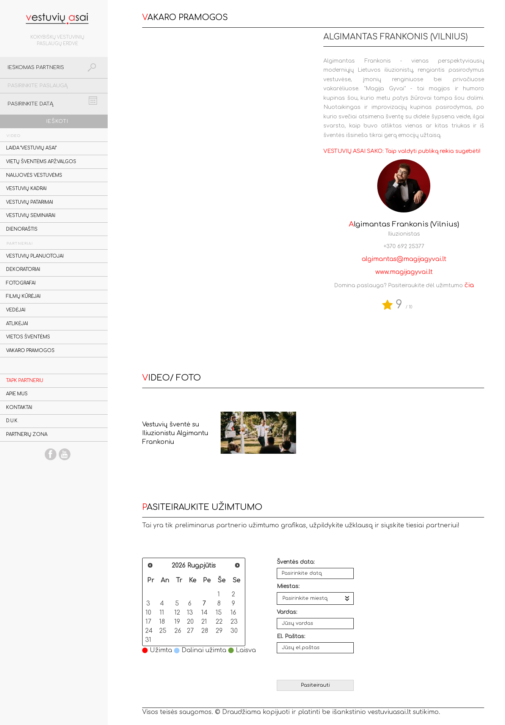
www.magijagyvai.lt (404, 272)
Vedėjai (15, 310)
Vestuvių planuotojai (35, 256)
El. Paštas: (291, 636)
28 (204, 630)
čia (469, 285)
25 (162, 630)
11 (162, 612)
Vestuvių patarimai (29, 202)
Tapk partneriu (24, 380)
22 (219, 621)
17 (148, 621)
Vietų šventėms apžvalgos (41, 161)
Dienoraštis (22, 229)
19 (177, 621)
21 (204, 621)
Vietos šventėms (28, 337)
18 (162, 621)
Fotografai (21, 283)
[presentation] (316, 666)
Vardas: (287, 612)
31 (148, 640)
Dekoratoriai (23, 269)
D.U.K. (12, 420)
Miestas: (288, 586)
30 (234, 630)
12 (177, 612)
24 (148, 630)
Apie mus (17, 394)
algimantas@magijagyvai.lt (404, 259)
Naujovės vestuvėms (34, 175)
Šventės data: (296, 562)
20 (190, 621)
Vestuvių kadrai (26, 188)
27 (190, 630)
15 (219, 612)
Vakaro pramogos (30, 350)
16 (233, 612)
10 (148, 612)
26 (177, 630)
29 (219, 630)
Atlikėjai (17, 323)
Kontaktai (19, 407)
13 (190, 612)
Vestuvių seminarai (30, 215)
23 (234, 621)
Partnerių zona (26, 434)
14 (204, 612)
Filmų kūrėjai (23, 296)
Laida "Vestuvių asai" (31, 148)
